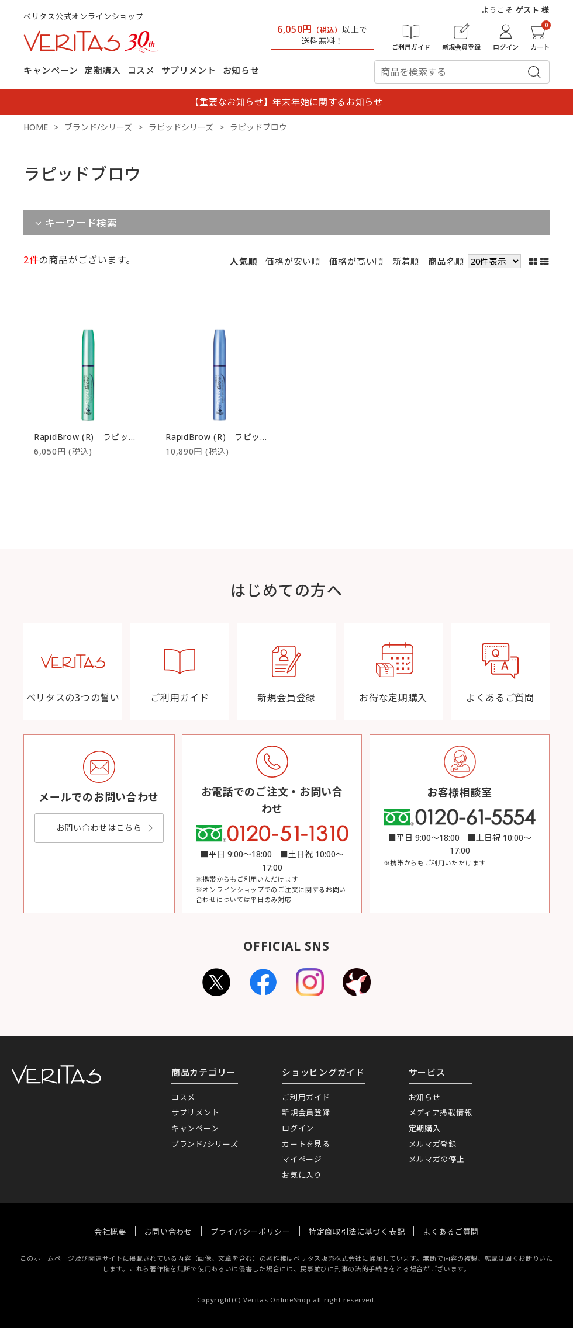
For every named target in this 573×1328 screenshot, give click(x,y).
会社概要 (110, 1231)
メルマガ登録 (433, 1144)
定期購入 (102, 70)
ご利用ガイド (306, 1097)
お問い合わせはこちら (99, 827)
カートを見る (306, 1144)
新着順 (406, 261)
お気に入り (302, 1175)
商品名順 (446, 261)
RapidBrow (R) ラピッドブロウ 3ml (239, 436)
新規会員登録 (306, 1112)
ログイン (298, 1128)
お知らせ (241, 70)
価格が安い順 (292, 261)
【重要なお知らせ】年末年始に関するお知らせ (286, 102)
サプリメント (188, 70)
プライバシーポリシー (250, 1231)
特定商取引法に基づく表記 (357, 1231)
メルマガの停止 (437, 1159)
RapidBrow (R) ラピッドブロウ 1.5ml (111, 436)
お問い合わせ (168, 1231)
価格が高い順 (356, 261)
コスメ (141, 70)
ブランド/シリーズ (98, 127)
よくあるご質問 (451, 1231)
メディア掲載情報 (440, 1112)
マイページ (302, 1159)
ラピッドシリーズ (181, 127)
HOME (35, 127)
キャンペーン (50, 70)
